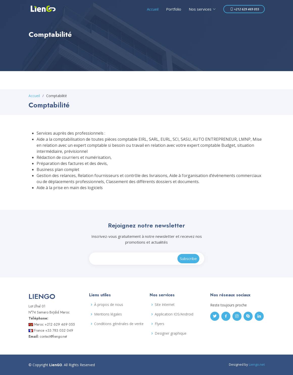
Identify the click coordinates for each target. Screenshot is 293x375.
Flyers (159, 324)
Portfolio (173, 9)
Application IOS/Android (174, 314)
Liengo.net (257, 364)
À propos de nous (108, 304)
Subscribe (188, 258)
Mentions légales (108, 314)
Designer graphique (171, 333)
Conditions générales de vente (119, 324)
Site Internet (165, 304)
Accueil (152, 9)
